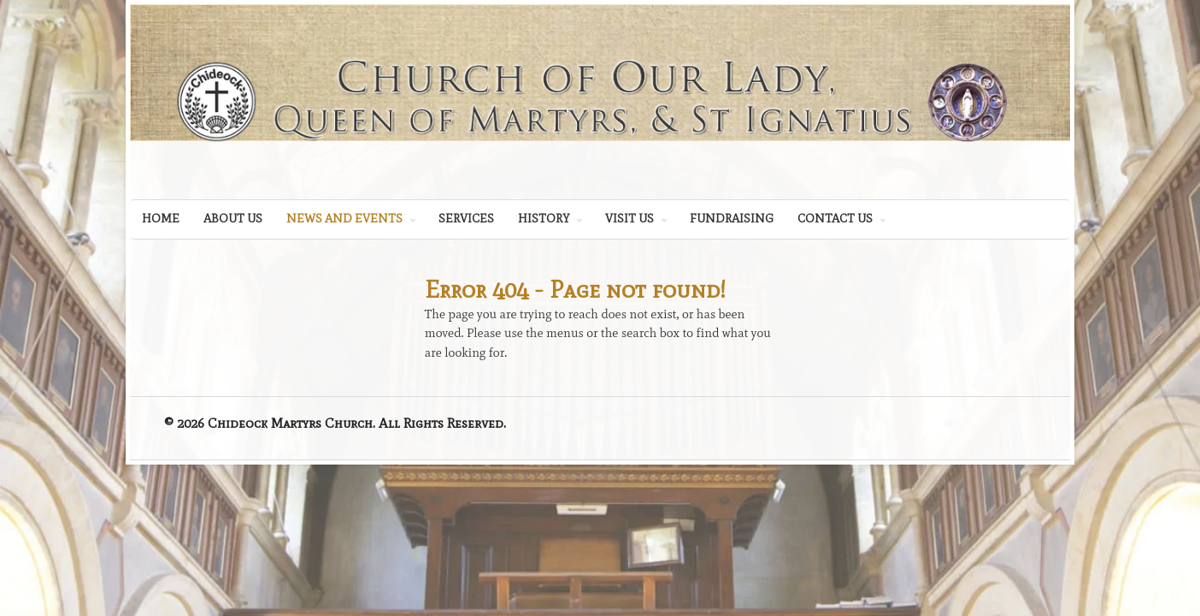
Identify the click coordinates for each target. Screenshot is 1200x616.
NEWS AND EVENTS (344, 218)
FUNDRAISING (732, 218)
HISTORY (543, 218)
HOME (160, 218)
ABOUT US (232, 218)
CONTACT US (835, 218)
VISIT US (629, 218)
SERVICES (466, 218)
